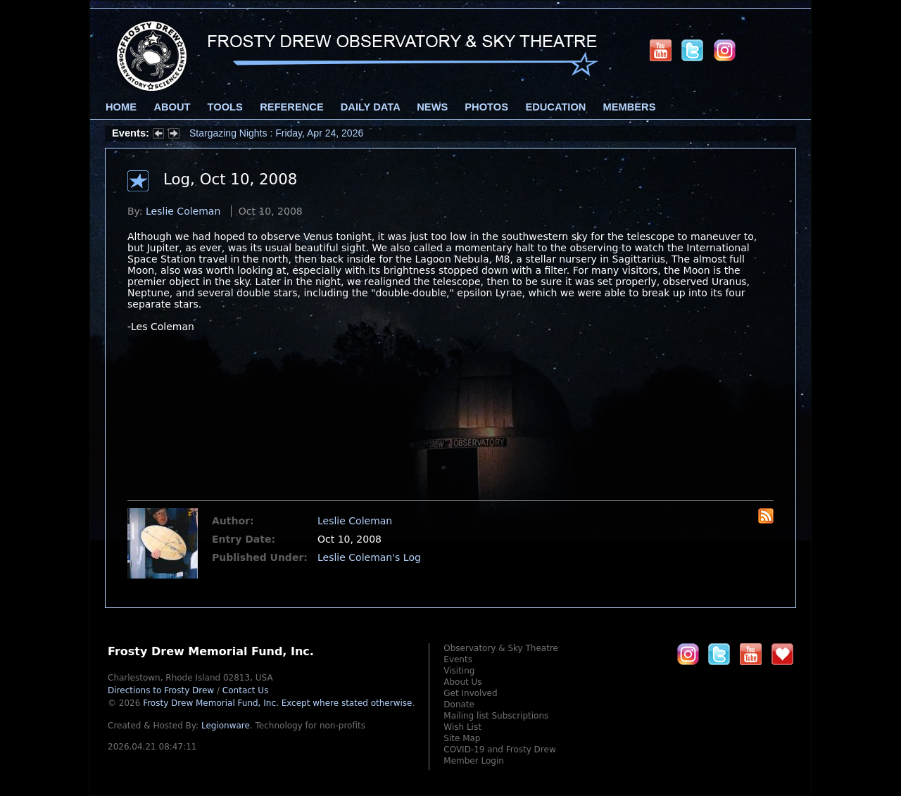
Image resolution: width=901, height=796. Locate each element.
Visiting (458, 671)
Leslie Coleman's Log (369, 557)
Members (629, 107)
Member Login (473, 761)
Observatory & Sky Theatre (500, 648)
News (432, 107)
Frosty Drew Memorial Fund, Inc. (277, 703)
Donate (458, 704)
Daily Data (370, 107)
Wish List (462, 727)
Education (555, 107)
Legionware (225, 726)
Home (121, 107)
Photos (486, 107)
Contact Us (245, 690)
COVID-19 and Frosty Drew (499, 749)
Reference (291, 107)
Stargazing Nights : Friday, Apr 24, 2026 (276, 133)
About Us (462, 682)
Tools (225, 107)
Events (457, 659)
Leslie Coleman (183, 211)
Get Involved (470, 693)
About (171, 107)
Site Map (461, 738)
